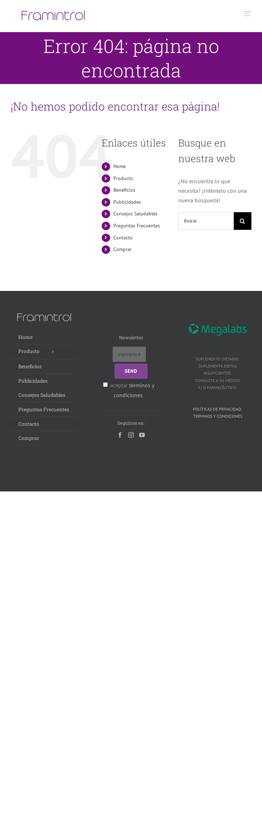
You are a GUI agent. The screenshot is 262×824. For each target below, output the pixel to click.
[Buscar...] (206, 221)
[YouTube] (142, 435)
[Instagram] (131, 435)
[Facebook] (120, 435)
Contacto (123, 237)
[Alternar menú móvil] (247, 13)
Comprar (122, 249)
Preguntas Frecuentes (136, 225)
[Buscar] (242, 221)
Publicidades (127, 202)
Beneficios (124, 190)
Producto (123, 178)
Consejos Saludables (135, 213)
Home (119, 166)
